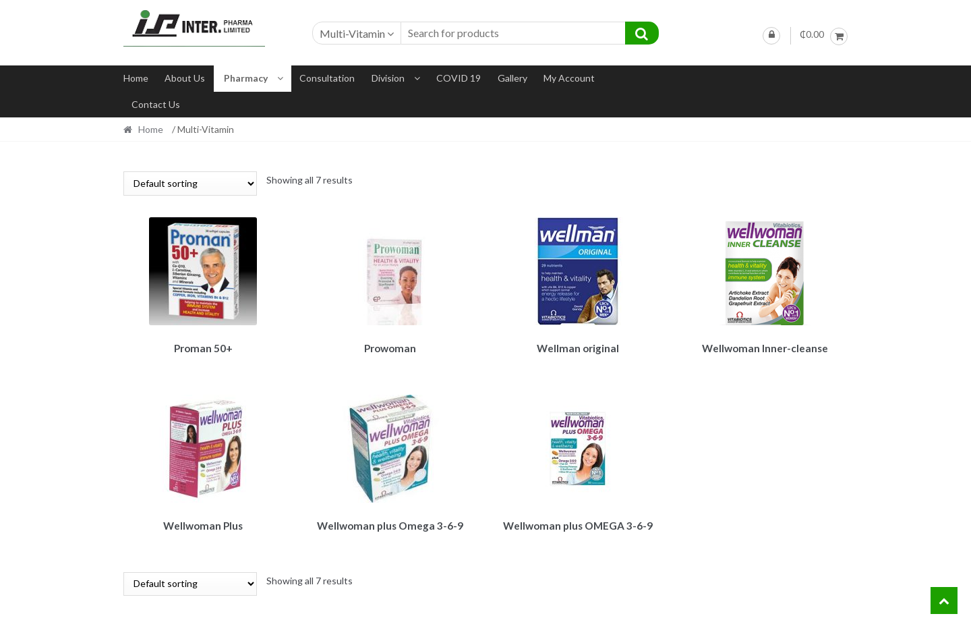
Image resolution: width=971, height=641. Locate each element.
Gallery (512, 78)
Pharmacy (246, 78)
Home (135, 78)
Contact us (155, 104)
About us (185, 78)
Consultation (327, 78)
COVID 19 (458, 78)
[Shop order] (190, 183)
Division (388, 78)
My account (569, 78)
